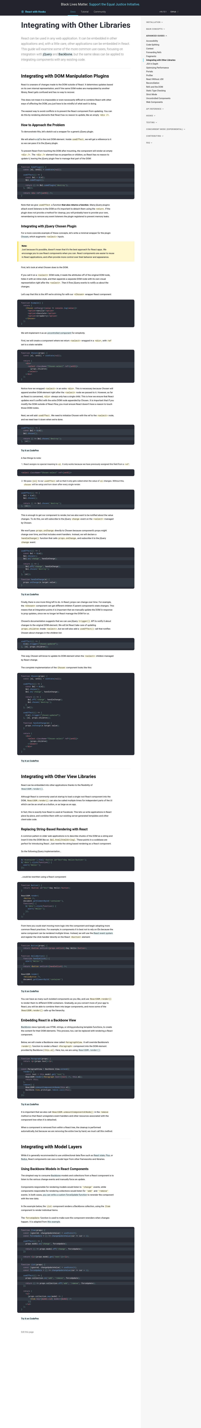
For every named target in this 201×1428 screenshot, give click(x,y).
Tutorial (84, 11)
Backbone (65, 54)
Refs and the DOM (154, 87)
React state (99, 1155)
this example (53, 1221)
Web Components (154, 102)
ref (38, 139)
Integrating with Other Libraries (160, 60)
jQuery (47, 54)
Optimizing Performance (157, 68)
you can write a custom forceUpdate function (65, 1194)
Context (149, 49)
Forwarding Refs (153, 52)
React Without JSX (154, 79)
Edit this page (27, 1332)
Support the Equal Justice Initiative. (114, 4)
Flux (108, 1155)
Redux (24, 1159)
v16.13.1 (163, 12)
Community (100, 11)
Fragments (151, 56)
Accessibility (152, 41)
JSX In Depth (152, 64)
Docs (73, 13)
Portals (149, 71)
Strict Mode (151, 94)
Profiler (149, 75)
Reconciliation (152, 83)
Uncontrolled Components (158, 98)
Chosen (25, 236)
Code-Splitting (152, 45)
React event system (103, 933)
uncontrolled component (59, 333)
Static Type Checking (156, 91)
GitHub (174, 12)
